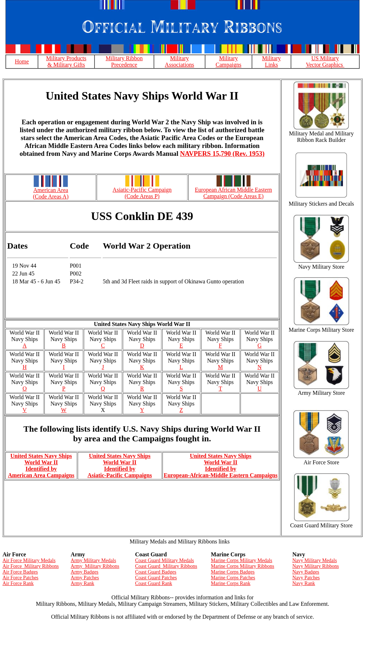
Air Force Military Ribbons (31, 566)
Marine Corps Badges (232, 572)
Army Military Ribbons (95, 566)
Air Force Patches (20, 577)
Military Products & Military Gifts (66, 61)
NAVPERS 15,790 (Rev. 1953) (222, 153)
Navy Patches (306, 577)
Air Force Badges (20, 572)
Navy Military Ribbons (315, 566)
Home (22, 61)
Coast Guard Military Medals (164, 560)
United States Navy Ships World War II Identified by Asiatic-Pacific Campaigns (120, 465)
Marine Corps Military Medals (241, 560)
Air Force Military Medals (29, 560)
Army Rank (82, 583)
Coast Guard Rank (153, 583)
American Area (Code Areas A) (51, 193)
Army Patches (85, 577)
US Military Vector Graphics (325, 61)
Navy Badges (305, 572)
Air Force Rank (18, 583)
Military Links (271, 61)
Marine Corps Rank (230, 583)
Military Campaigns (229, 61)
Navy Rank (303, 583)
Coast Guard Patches (156, 577)
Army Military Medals (93, 560)
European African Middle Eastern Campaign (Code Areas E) (233, 193)
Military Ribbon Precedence (124, 61)
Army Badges (84, 572)
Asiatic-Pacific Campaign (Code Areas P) (142, 193)
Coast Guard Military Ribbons (166, 566)
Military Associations (179, 61)
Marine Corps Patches (233, 577)
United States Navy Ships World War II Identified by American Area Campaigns (41, 465)
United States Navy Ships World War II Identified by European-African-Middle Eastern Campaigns (221, 465)
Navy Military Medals (314, 560)
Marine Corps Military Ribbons (242, 566)
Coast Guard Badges (155, 572)
